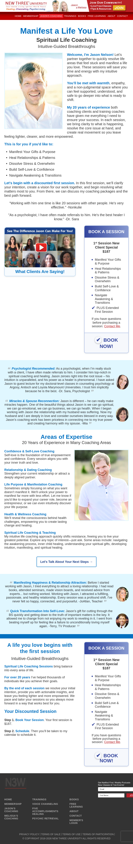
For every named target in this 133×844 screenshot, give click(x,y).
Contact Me (112, 326)
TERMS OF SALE (50, 834)
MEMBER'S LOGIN (76, 821)
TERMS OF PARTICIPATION (98, 834)
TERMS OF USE (71, 834)
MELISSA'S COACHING (11, 817)
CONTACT (75, 815)
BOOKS (74, 799)
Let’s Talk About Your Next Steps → (66, 562)
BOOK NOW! (109, 343)
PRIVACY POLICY (29, 834)
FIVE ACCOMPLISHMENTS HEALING (45, 811)
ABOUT (73, 811)
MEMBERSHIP (13, 804)
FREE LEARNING (76, 805)
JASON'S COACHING (11, 810)
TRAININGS (39, 799)
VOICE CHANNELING (45, 804)
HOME (8, 799)
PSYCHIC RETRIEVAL (45, 818)
